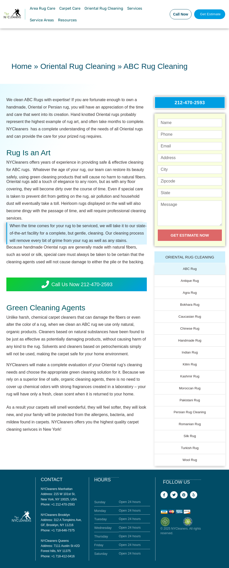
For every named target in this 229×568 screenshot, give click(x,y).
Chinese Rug (189, 328)
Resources (67, 20)
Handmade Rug (189, 340)
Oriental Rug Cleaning (103, 8)
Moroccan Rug (190, 388)
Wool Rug (189, 460)
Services (134, 8)
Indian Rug (190, 352)
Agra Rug (190, 292)
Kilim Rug (190, 364)
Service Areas (42, 20)
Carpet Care (69, 8)
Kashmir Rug (189, 376)
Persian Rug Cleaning (190, 412)
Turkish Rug (190, 448)
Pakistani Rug (190, 400)
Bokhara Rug (189, 304)
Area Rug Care (42, 8)
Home (21, 66)
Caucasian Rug (189, 316)
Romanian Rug (190, 424)
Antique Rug (190, 280)
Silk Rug (190, 436)
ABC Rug (190, 268)
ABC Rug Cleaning (155, 66)
